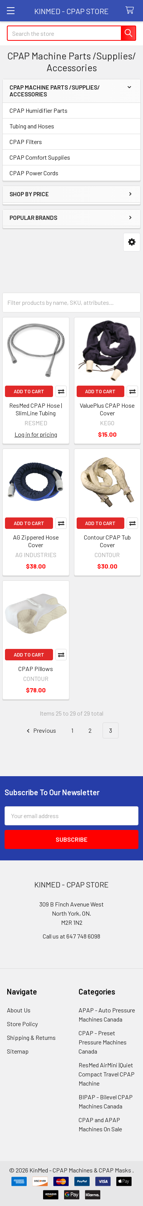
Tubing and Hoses (32, 126)
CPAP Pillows (35, 668)
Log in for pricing (35, 434)
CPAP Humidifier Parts (38, 110)
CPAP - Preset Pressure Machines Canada (103, 1042)
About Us (19, 1010)
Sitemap (18, 1051)
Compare (61, 391)
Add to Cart (29, 391)
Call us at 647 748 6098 (71, 936)
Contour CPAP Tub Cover (107, 540)
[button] (131, 242)
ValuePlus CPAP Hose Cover (107, 409)
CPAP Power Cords (34, 172)
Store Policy (22, 1023)
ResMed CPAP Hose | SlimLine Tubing (35, 409)
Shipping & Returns (31, 1037)
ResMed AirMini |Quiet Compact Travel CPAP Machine (107, 1074)
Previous (40, 731)
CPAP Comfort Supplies (40, 157)
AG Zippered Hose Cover (36, 540)
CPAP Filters (26, 141)
